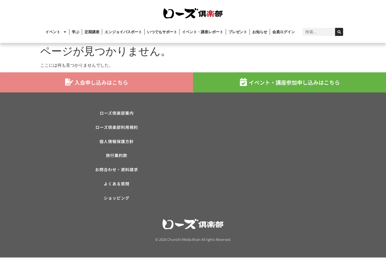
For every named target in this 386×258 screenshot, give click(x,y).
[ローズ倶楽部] (269, 149)
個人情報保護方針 (116, 141)
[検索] (339, 32)
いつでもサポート (162, 32)
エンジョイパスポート (123, 32)
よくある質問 (116, 184)
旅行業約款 (116, 156)
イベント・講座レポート (202, 32)
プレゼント (237, 32)
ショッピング (116, 198)
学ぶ (75, 32)
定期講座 (91, 32)
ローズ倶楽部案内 (117, 113)
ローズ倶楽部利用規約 (116, 127)
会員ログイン (283, 32)
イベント (56, 31)
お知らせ (259, 32)
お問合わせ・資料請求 (116, 170)
